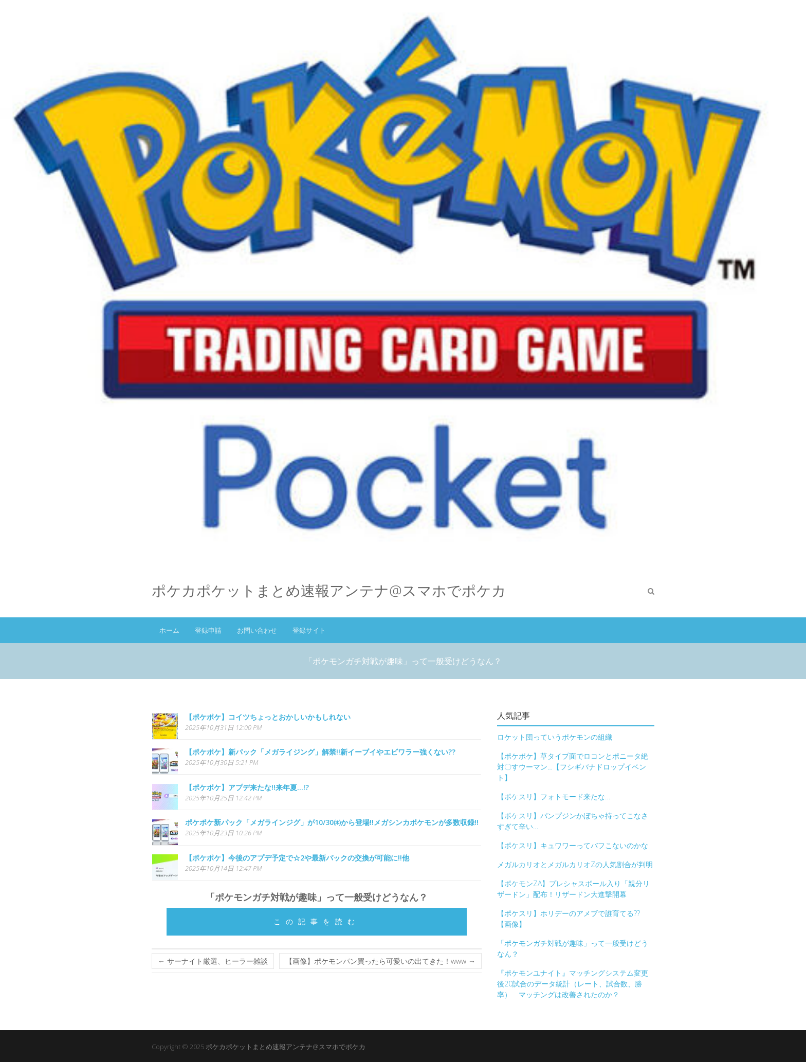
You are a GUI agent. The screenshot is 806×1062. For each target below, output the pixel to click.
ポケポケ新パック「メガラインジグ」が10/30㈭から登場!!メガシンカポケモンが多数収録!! (332, 822)
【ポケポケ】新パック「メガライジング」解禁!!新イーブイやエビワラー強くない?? (320, 752)
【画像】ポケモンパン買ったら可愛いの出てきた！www (380, 961)
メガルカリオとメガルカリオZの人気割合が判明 (575, 864)
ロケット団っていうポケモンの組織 (554, 737)
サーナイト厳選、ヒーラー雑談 (213, 961)
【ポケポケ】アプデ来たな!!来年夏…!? (247, 787)
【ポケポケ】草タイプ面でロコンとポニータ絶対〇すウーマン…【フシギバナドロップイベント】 (572, 766)
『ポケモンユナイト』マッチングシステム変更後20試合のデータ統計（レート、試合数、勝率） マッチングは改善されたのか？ (572, 983)
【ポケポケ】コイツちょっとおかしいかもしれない (268, 717)
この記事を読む (316, 921)
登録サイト (309, 630)
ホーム (169, 630)
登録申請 (208, 630)
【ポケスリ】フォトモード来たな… (553, 796)
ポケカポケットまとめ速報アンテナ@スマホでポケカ (329, 590)
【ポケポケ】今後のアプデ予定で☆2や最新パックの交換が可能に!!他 (297, 858)
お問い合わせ (257, 630)
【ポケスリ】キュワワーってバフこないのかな (572, 845)
